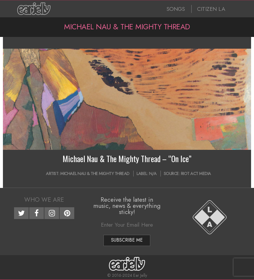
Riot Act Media (196, 174)
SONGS (176, 9)
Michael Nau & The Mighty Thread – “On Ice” (127, 158)
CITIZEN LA (211, 9)
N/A (153, 174)
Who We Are (44, 199)
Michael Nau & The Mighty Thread (94, 174)
